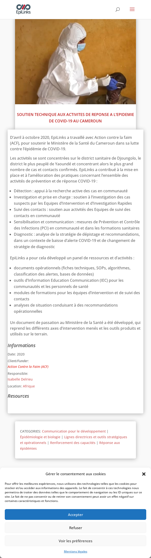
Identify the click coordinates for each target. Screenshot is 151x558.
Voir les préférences (75, 540)
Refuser (75, 527)
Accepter (75, 514)
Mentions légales (75, 551)
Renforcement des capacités (72, 442)
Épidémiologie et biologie (40, 437)
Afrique (29, 386)
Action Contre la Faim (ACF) (28, 366)
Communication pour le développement (74, 431)
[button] (143, 474)
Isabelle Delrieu (20, 379)
